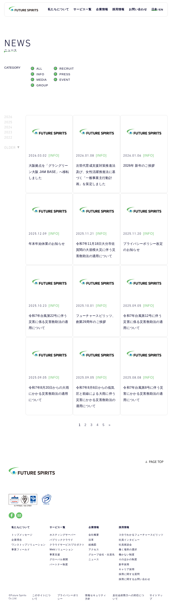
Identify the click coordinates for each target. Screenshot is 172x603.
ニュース (94, 559)
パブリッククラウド (61, 539)
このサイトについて (41, 597)
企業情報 (102, 9)
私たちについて (58, 9)
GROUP (42, 85)
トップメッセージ (21, 534)
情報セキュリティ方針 (95, 597)
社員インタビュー (129, 539)
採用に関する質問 (129, 574)
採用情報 (118, 9)
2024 (8, 127)
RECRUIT (66, 68)
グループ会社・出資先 (102, 554)
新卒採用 (124, 564)
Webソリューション (61, 549)
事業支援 (55, 554)
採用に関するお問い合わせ (134, 579)
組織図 (92, 544)
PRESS (64, 74)
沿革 (91, 539)
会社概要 (94, 534)
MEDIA (41, 79)
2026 (8, 117)
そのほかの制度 (128, 559)
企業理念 (16, 539)
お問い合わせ (138, 9)
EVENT (64, 79)
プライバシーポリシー (67, 597)
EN (161, 9)
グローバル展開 (59, 559)
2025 (8, 122)
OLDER (10, 148)
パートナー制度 (59, 564)
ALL (39, 68)
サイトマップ (156, 597)
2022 (8, 137)
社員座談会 (125, 544)
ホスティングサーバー (63, 534)
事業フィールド (20, 549)
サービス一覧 (82, 9)
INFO (40, 74)
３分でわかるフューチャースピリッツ (141, 534)
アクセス (94, 549)
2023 (8, 132)
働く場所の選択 (128, 549)
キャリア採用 (126, 569)
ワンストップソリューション (28, 544)
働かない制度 (126, 554)
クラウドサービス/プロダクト (67, 544)
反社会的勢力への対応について (128, 597)
